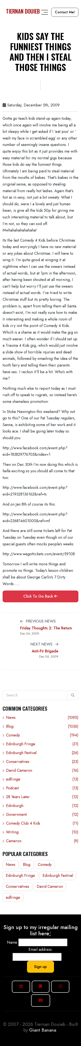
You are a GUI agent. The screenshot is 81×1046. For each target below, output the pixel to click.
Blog (42, 726)
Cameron (42, 841)
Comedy (42, 735)
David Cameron (42, 770)
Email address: (41, 949)
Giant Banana (42, 1030)
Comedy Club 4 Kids (42, 823)
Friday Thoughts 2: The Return (46, 628)
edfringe (42, 779)
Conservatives (42, 762)
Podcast (42, 788)
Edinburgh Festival (42, 753)
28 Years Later (42, 797)
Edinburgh (42, 806)
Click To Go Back (40, 596)
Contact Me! (65, 12)
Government (42, 814)
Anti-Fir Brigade (45, 651)
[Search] (72, 695)
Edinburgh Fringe (42, 744)
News (42, 718)
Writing (42, 832)
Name (12, 942)
